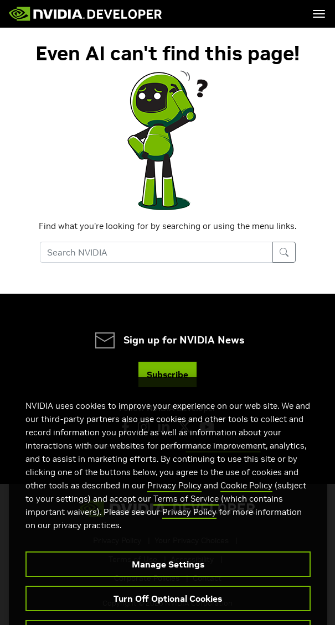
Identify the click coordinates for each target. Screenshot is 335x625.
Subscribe (167, 374)
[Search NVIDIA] (156, 252)
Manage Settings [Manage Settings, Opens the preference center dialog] (168, 580)
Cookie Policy (246, 501)
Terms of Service (186, 514)
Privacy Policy (174, 501)
